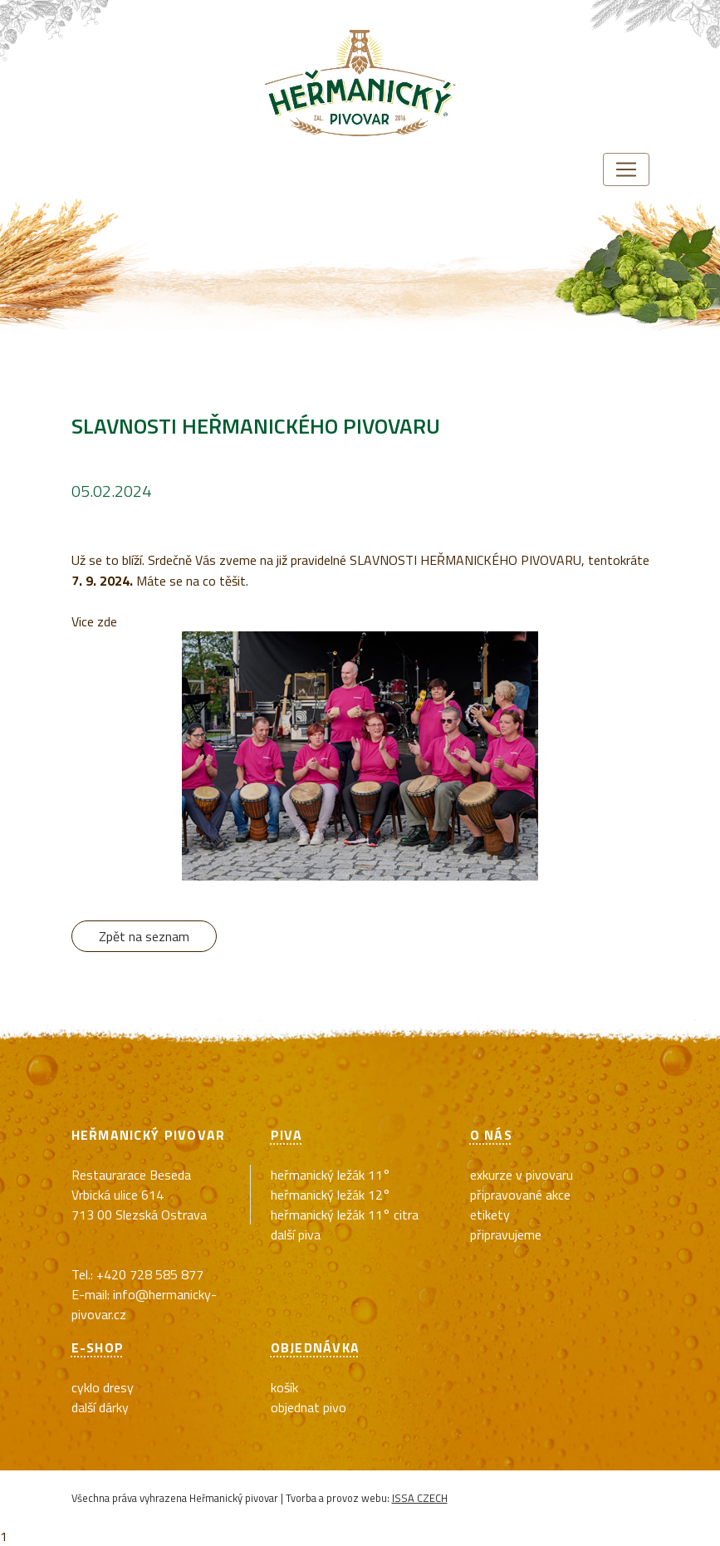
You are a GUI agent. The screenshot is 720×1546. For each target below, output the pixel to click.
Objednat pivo (308, 1407)
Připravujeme (505, 1234)
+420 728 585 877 (149, 1274)
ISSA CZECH (420, 1498)
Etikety (490, 1215)
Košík (284, 1387)
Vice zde (94, 621)
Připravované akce (520, 1195)
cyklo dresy (102, 1387)
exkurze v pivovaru (521, 1175)
